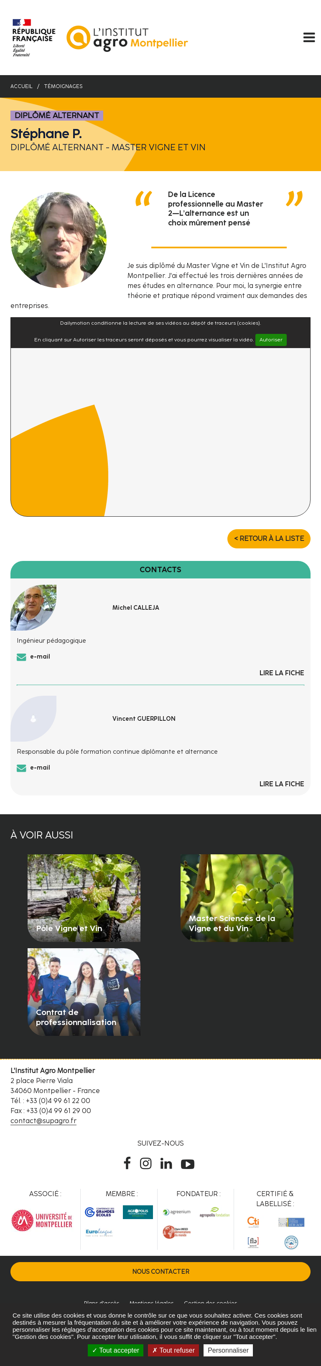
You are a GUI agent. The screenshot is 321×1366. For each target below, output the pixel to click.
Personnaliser (228, 1350)
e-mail (40, 656)
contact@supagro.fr (43, 1121)
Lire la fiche (282, 673)
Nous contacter (160, 1271)
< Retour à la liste (269, 539)
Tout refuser (173, 1350)
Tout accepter (115, 1350)
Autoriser (271, 340)
